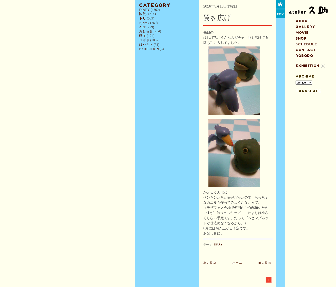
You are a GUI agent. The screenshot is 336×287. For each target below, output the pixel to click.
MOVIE (302, 32)
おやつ (144, 23)
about (303, 21)
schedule (306, 44)
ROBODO (304, 56)
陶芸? (143, 14)
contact (306, 50)
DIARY (144, 10)
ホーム (237, 262)
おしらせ (146, 31)
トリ (142, 18)
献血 (142, 35)
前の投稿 (265, 262)
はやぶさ (146, 44)
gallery (305, 27)
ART (142, 27)
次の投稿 (210, 262)
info (280, 13)
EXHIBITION (149, 49)
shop (301, 38)
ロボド (144, 40)
